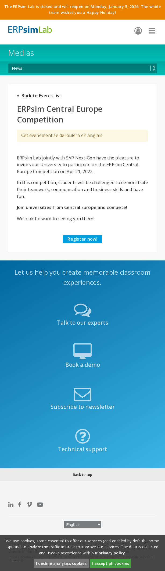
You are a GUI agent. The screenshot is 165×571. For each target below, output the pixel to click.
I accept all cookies (110, 563)
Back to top (82, 474)
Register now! (82, 239)
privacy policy (112, 552)
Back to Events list (39, 96)
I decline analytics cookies (61, 563)
